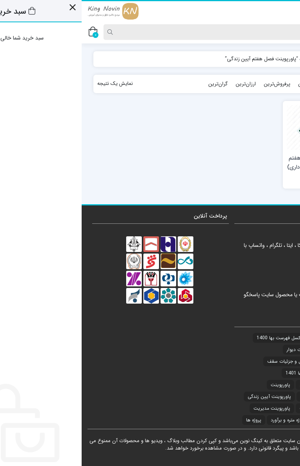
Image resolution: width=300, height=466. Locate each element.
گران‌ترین (136, 84)
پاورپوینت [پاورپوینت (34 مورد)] (199, 385)
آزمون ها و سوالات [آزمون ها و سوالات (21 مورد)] (266, 338)
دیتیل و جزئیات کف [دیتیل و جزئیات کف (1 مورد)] (265, 373)
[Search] (167, 32)
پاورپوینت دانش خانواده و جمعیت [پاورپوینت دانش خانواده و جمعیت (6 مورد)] (251, 408)
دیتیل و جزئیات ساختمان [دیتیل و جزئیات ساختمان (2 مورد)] (260, 361)
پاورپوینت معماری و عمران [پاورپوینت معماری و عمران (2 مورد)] (258, 420)
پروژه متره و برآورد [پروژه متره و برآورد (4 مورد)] (206, 420)
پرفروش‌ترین (195, 84)
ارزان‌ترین (164, 84)
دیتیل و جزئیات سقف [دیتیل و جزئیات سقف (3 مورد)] (206, 361)
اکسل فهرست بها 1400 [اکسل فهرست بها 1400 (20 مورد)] (197, 338)
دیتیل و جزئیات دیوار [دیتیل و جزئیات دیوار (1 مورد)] (225, 349)
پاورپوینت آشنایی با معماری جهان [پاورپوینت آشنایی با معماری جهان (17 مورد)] (251, 396)
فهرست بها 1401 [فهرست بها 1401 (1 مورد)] (220, 373)
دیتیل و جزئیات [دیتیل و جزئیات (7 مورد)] (269, 349)
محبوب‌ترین (228, 84)
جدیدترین (259, 84)
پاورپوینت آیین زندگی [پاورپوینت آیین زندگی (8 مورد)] (187, 396)
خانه (280, 59)
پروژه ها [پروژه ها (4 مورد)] (172, 420)
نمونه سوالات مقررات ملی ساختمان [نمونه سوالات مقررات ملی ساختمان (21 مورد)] (251, 385)
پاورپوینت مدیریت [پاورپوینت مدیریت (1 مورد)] (190, 408)
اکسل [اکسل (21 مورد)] (234, 338)
